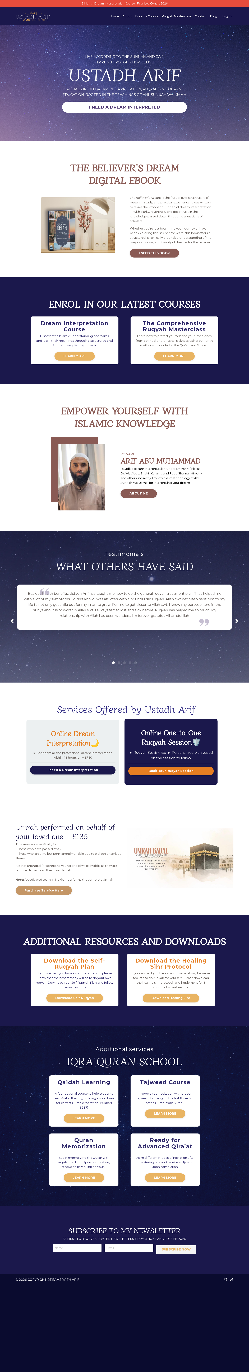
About (123, 17)
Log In (227, 17)
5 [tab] (135, 693)
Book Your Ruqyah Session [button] (171, 803)
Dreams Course (144, 17)
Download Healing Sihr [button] (171, 1050)
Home (110, 17)
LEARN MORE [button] (74, 376)
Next (237, 652)
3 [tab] (124, 693)
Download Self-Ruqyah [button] (74, 1050)
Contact (200, 17)
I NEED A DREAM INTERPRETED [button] (124, 108)
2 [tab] (119, 693)
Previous (12, 652)
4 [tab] (130, 693)
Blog (213, 17)
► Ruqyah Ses (145, 784)
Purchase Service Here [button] (44, 937)
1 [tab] (113, 693)
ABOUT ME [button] (136, 524)
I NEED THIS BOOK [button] (151, 266)
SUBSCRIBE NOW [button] (176, 1333)
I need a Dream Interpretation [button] (73, 803)
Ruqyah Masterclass (175, 17)
